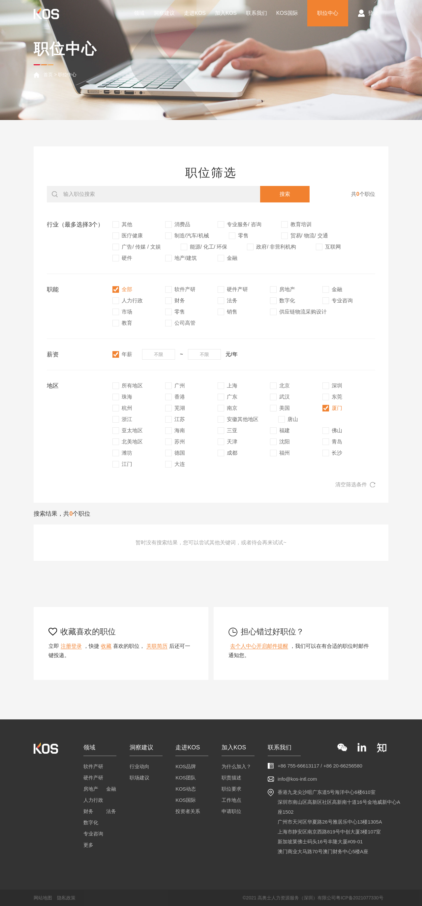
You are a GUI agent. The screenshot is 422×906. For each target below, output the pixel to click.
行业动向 (139, 766)
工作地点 (231, 800)
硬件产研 (93, 777)
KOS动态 (185, 789)
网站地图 (43, 897)
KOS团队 (185, 777)
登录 (373, 13)
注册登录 (71, 646)
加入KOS (226, 13)
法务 (111, 811)
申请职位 (231, 811)
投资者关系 (187, 811)
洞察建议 (164, 13)
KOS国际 (287, 13)
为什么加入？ (236, 766)
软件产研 (93, 766)
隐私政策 (66, 897)
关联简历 (156, 646)
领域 (139, 13)
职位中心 (327, 13)
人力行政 (93, 800)
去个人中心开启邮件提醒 (259, 646)
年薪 (122, 354)
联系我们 (256, 13)
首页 (48, 74)
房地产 (90, 789)
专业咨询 (93, 833)
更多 (88, 845)
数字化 (90, 822)
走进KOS (195, 13)
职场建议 (139, 777)
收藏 (106, 646)
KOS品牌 (185, 766)
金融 (111, 789)
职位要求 (231, 789)
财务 (88, 811)
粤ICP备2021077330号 (359, 897)
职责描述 (231, 777)
